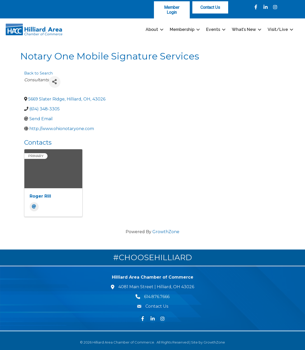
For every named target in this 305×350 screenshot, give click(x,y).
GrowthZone (165, 231)
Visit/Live (277, 29)
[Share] (54, 82)
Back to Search (38, 73)
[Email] (34, 206)
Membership (181, 29)
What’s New (243, 29)
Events (212, 29)
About (151, 29)
